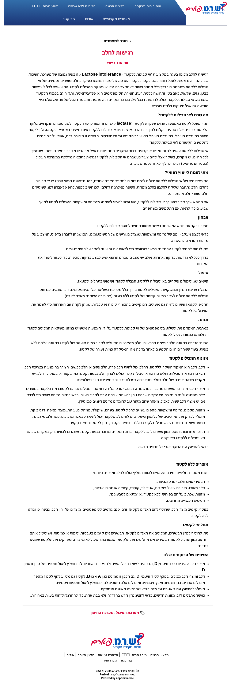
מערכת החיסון (98, 613)
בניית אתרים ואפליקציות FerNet (113, 674)
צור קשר (122, 660)
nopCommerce (120, 678)
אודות (66, 655)
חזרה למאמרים (112, 41)
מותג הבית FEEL (130, 655)
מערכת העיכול (123, 613)
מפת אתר (106, 660)
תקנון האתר (82, 655)
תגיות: (138, 613)
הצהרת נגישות (104, 655)
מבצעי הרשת (155, 655)
